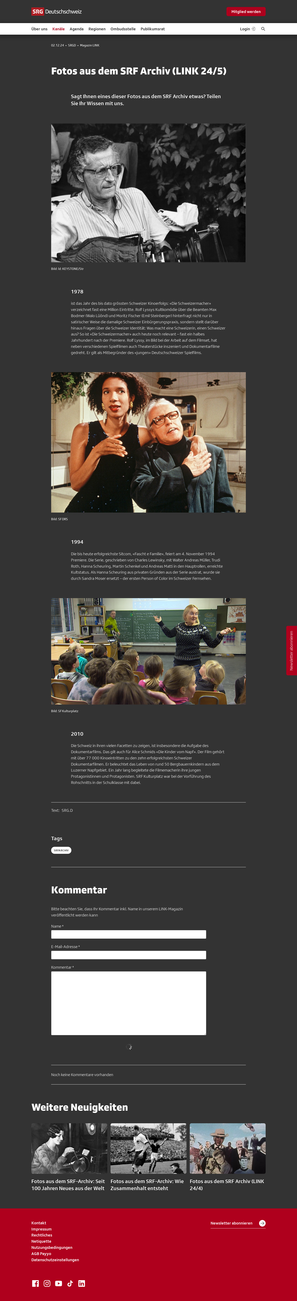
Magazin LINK (89, 45)
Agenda (77, 29)
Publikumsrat (153, 29)
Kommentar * (62, 967)
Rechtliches (41, 1235)
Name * (57, 926)
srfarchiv (61, 850)
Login (248, 28)
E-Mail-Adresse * (65, 946)
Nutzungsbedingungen (51, 1247)
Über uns (39, 29)
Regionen (97, 29)
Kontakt (38, 1223)
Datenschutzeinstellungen (55, 1259)
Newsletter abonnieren (238, 1223)
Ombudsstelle (123, 29)
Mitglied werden (246, 11)
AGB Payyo (41, 1253)
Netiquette (41, 1241)
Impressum (41, 1229)
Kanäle (58, 29)
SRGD (72, 45)
